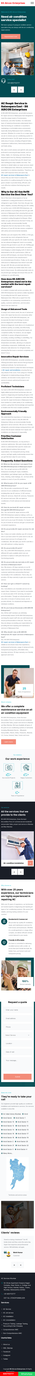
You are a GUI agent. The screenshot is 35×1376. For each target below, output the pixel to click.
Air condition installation (13, 863)
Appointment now (10, 36)
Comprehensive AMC (10, 1330)
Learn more (8, 742)
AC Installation (8, 1316)
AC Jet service (8, 1313)
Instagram (6, 1355)
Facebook (6, 1352)
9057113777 (8, 1374)
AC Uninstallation (9, 1320)
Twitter (5, 1359)
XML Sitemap (8, 1348)
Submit (17, 1077)
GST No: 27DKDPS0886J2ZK (14, 1298)
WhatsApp (26, 1374)
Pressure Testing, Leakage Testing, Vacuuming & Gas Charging (15, 1325)
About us (6, 1344)
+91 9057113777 (13, 83)
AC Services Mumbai (22, 1371)
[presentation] (14, 90)
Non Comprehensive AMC (12, 1333)
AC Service (7, 1309)
